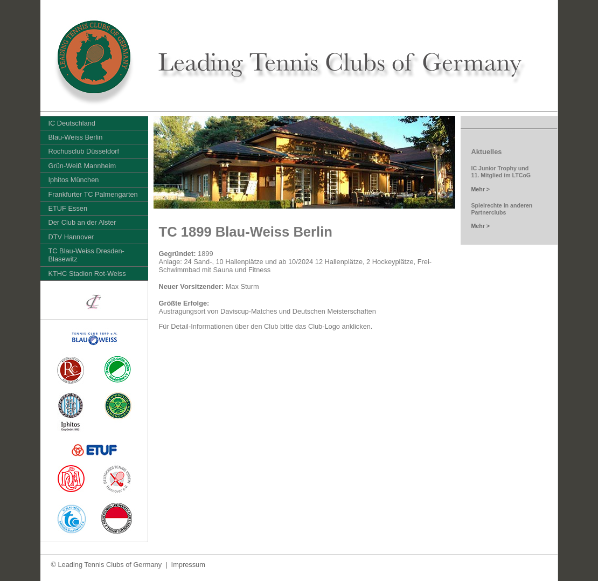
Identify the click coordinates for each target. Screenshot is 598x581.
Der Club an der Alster (82, 222)
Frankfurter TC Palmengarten (93, 194)
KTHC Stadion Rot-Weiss (87, 273)
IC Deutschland (72, 123)
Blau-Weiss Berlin (75, 137)
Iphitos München (73, 180)
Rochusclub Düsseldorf (84, 151)
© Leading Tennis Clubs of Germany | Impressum (128, 565)
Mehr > (480, 189)
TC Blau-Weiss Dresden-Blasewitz (86, 255)
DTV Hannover (71, 237)
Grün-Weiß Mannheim (82, 166)
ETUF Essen (68, 208)
